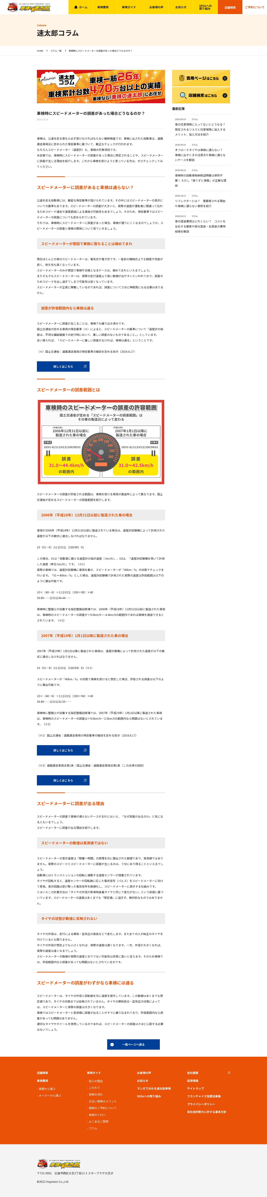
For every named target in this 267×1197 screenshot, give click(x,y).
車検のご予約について (103, 1108)
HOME (40, 50)
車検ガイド (129, 7)
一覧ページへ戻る (133, 1044)
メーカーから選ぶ (50, 1095)
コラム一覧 (56, 50)
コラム (93, 1128)
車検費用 (42, 1081)
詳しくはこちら (63, 366)
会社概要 (192, 1073)
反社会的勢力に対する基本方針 (206, 1112)
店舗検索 (42, 1073)
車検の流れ (96, 1094)
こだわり (94, 1088)
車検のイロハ (97, 1115)
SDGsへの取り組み (205, 7)
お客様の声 (156, 7)
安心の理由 (96, 1081)
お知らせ (181, 7)
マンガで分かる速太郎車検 (154, 1088)
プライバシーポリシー (201, 1104)
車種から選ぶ (47, 1089)
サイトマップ (195, 1088)
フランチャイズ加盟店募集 (204, 1096)
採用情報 (192, 1081)
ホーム (83, 7)
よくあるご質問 (98, 1121)
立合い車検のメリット (103, 1101)
